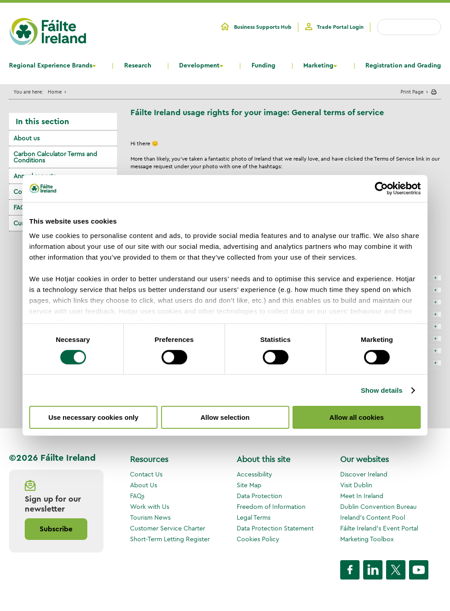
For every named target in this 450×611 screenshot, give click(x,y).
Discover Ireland (363, 474)
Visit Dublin (356, 485)
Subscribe (56, 529)
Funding (263, 66)
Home (55, 91)
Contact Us (146, 474)
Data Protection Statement (275, 528)
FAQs (137, 496)
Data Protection (259, 496)
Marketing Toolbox (367, 539)
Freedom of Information (271, 506)
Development (199, 66)
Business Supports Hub (263, 27)
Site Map (249, 485)
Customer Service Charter (167, 528)
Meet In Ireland (361, 496)
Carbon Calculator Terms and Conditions (55, 157)
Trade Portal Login (340, 27)
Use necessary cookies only (93, 417)
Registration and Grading (403, 66)
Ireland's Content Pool (372, 517)
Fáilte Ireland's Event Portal (379, 528)
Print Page (411, 91)
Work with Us (149, 506)
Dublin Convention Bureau (378, 506)
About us (27, 138)
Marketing (318, 66)
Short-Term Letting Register (170, 539)
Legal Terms (253, 517)
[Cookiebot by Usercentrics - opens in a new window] (381, 188)
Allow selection (224, 417)
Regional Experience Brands (50, 66)
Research (137, 66)
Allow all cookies (356, 417)
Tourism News (150, 517)
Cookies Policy (258, 539)
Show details (382, 390)
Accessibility (254, 474)
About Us (143, 485)
